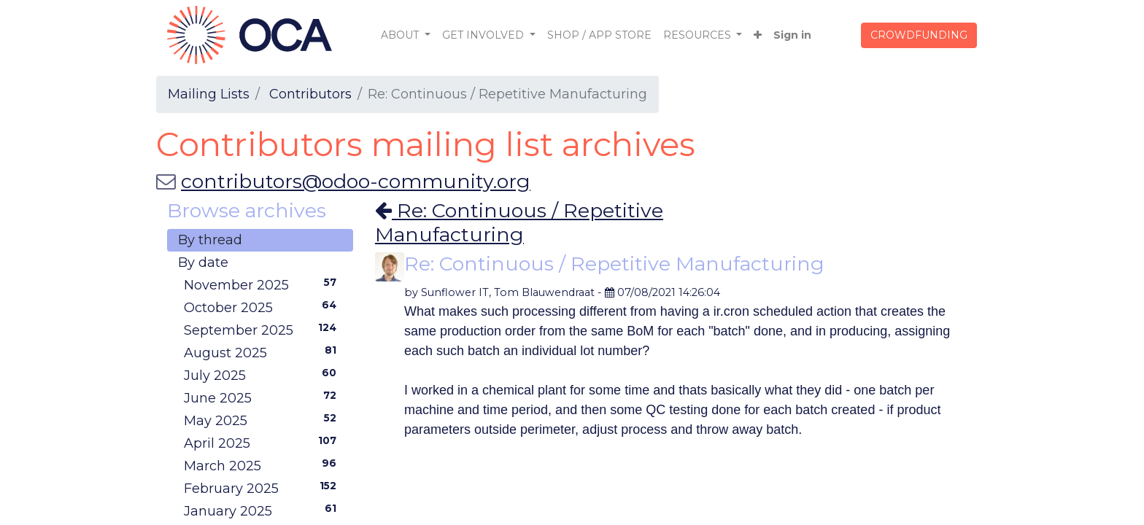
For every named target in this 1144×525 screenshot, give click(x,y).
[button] (758, 35)
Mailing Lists (209, 94)
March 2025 (263, 465)
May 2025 (263, 420)
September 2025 (263, 329)
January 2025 (263, 510)
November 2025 (263, 284)
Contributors (310, 94)
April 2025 (263, 442)
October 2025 (263, 307)
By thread (210, 240)
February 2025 (263, 488)
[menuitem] (599, 35)
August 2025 (263, 352)
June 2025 (263, 397)
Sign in (792, 35)
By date (203, 262)
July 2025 (263, 375)
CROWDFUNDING (918, 35)
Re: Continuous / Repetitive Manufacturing (519, 222)
